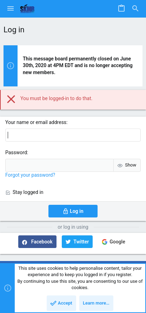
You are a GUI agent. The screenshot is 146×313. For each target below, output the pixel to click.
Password (16, 152)
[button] (11, 9)
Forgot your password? (30, 175)
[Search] (135, 8)
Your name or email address (35, 122)
